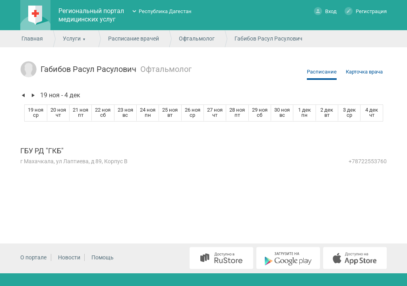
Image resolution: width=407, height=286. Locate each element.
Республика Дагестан (165, 11)
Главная (32, 38)
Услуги (72, 38)
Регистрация (366, 11)
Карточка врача (364, 72)
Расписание (322, 72)
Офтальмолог (197, 38)
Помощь (102, 257)
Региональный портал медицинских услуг (91, 15)
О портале (33, 257)
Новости (69, 257)
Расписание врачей (133, 38)
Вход (325, 11)
